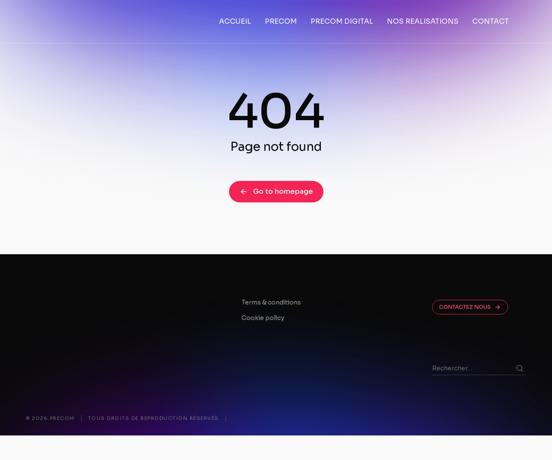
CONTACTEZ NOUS (470, 331)
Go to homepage (276, 216)
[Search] (519, 392)
